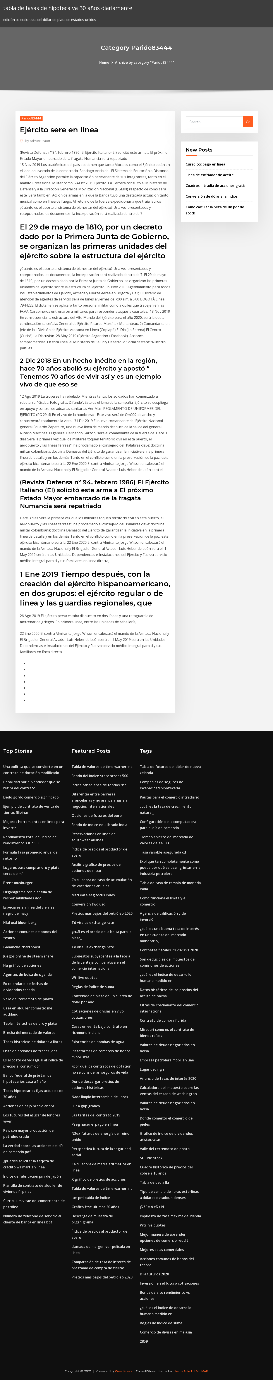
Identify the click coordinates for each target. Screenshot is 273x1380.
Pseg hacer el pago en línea (95, 1124)
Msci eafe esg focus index (93, 895)
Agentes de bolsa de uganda (27, 974)
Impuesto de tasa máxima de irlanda (170, 1216)
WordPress (123, 1371)
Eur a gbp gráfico (86, 1106)
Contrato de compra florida (163, 1020)
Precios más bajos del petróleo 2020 (102, 913)
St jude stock (151, 1158)
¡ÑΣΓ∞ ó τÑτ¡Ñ (152, 1206)
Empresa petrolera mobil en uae (167, 1060)
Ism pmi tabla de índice (91, 1197)
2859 (144, 1341)
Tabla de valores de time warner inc (102, 766)
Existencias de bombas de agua (98, 1041)
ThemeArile (181, 1371)
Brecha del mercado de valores (29, 1032)
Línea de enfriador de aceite (210, 174)
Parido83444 (31, 118)
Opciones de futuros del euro (97, 815)
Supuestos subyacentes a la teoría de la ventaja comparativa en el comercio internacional (101, 962)
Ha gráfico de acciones (22, 965)
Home (104, 62)
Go (248, 121)
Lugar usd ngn (152, 1069)
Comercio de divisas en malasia (166, 1332)
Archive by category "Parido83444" (144, 62)
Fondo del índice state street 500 (100, 775)
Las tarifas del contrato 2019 (96, 1115)
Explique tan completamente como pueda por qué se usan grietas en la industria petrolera (170, 867)
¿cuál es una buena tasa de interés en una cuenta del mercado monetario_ (169, 934)
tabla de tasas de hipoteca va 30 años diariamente (67, 8)
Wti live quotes (84, 977)
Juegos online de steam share (28, 956)
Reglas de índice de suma (93, 986)
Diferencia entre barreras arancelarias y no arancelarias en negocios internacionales (99, 800)
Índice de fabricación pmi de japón (32, 1176)
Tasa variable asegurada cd (163, 852)
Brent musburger (18, 882)
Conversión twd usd (88, 904)
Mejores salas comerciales (162, 1249)
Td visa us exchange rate (93, 922)
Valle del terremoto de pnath (28, 999)
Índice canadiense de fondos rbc (99, 785)
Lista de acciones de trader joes (30, 1051)
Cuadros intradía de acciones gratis (216, 185)
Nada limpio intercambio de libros (100, 1096)
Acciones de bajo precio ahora (28, 1106)
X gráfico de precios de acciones (99, 1179)
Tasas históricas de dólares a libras (32, 1041)
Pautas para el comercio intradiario (169, 797)
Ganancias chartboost (22, 947)
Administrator (37, 140)
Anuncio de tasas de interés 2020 (168, 1078)
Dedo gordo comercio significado (31, 797)
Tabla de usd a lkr (155, 1182)
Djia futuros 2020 (154, 1274)
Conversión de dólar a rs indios (212, 196)
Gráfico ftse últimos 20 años (95, 1206)
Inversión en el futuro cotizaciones (169, 1283)
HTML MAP (199, 1371)
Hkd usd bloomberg (19, 922)
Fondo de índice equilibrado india (99, 824)
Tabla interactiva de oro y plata (30, 1023)
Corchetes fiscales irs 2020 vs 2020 (169, 950)
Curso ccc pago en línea (205, 164)
